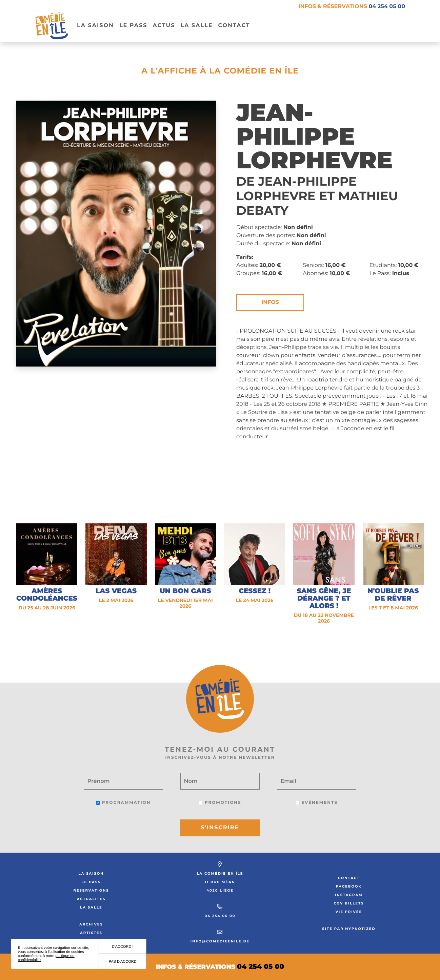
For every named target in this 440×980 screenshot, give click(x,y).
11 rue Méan (220, 882)
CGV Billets (349, 903)
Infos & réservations (351, 6)
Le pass (133, 25)
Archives (91, 924)
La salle (196, 25)
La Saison (95, 25)
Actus (164, 25)
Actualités (91, 899)
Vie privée (349, 912)
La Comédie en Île (220, 873)
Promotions (220, 802)
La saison (91, 873)
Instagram (348, 895)
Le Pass (91, 882)
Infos (270, 302)
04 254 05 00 (219, 916)
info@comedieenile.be (220, 941)
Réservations (91, 890)
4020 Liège (220, 890)
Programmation (123, 802)
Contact (234, 25)
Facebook (349, 886)
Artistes (91, 933)
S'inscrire (220, 828)
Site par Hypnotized (349, 928)
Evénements (317, 802)
